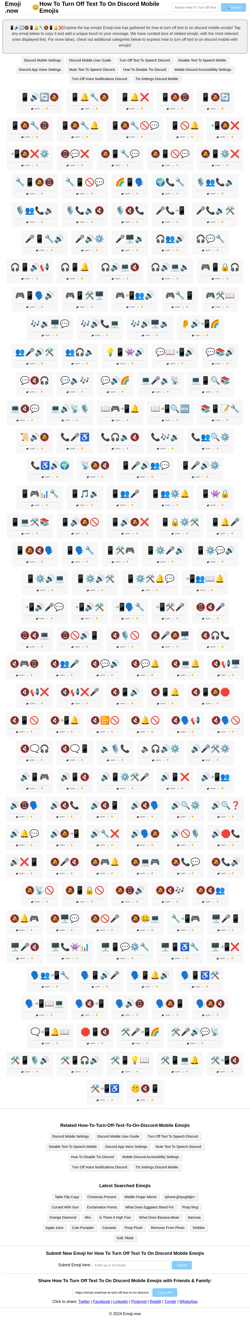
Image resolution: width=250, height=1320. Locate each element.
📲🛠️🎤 (170, 607)
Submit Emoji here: (74, 1265)
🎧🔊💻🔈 (170, 267)
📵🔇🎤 (210, 607)
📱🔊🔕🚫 (79, 522)
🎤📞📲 (170, 210)
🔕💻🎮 (145, 862)
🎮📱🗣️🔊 (34, 295)
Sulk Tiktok (125, 1238)
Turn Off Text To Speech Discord (144, 60)
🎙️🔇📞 (130, 210)
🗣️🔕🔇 (210, 1003)
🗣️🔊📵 (130, 1003)
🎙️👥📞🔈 (215, 182)
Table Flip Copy (67, 1197)
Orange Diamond (63, 1217)
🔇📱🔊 (125, 692)
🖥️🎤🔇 (25, 947)
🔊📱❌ (175, 777)
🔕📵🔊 (130, 890)
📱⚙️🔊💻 (45, 578)
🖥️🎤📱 (225, 918)
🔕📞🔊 (225, 862)
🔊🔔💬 (24, 833)
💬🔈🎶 (75, 380)
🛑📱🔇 (95, 1031)
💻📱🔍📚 (210, 380)
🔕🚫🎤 (105, 918)
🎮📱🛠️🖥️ (84, 295)
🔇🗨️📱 (75, 748)
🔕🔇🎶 (170, 890)
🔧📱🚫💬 (84, 182)
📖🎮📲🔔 (120, 408)
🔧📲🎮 (185, 918)
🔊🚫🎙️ (185, 833)
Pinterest (139, 1301)
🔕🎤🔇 (64, 862)
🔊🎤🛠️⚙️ (210, 748)
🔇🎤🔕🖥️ (170, 635)
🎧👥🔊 (170, 238)
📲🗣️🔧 (130, 607)
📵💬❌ (75, 153)
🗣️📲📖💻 (44, 1003)
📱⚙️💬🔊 (215, 550)
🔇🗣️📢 (185, 720)
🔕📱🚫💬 (170, 153)
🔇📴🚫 (105, 720)
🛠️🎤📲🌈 (140, 1031)
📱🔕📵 (175, 97)
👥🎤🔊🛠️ (34, 352)
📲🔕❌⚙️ (29, 153)
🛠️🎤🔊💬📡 (195, 1031)
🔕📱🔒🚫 (84, 890)
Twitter (84, 1301)
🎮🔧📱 (180, 295)
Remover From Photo (168, 1228)
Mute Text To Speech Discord (92, 70)
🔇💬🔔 (145, 663)
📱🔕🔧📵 (29, 125)
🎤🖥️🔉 (130, 238)
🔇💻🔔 (185, 663)
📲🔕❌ (225, 125)
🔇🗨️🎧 (34, 748)
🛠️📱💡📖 (129, 1060)
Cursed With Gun (65, 1207)
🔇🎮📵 (24, 663)
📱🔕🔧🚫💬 (134, 125)
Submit (182, 1265)
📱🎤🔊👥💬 (145, 465)
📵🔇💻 (34, 635)
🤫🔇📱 (145, 1088)
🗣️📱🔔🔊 (150, 975)
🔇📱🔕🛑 (210, 692)
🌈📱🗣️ (130, 182)
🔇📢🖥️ (225, 663)
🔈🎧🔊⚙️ (160, 748)
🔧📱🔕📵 (34, 182)
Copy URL (164, 1292)
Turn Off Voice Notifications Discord (99, 79)
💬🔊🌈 (115, 380)
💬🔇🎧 (34, 380)
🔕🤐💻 (145, 918)
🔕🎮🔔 (105, 862)
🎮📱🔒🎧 (220, 267)
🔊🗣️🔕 (145, 833)
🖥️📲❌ (225, 947)
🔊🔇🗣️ (145, 805)
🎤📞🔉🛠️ (215, 210)
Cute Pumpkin (83, 1228)
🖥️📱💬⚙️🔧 (125, 947)
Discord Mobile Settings (42, 60)
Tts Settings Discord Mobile (156, 79)
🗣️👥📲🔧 (50, 975)
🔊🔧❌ (105, 833)
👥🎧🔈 (79, 352)
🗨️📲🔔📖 (50, 1031)
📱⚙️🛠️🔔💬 (150, 578)
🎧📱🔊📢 (29, 267)
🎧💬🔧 (210, 238)
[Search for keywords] (195, 7)
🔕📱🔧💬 (120, 153)
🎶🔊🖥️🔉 (150, 323)
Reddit (155, 1301)
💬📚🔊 (220, 352)
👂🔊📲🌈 (200, 323)
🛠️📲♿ (105, 1088)
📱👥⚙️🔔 (170, 493)
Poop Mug (190, 1207)
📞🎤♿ (75, 437)
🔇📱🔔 (165, 692)
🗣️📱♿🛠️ (200, 975)
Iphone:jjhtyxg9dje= (180, 1197)
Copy (35, 109)
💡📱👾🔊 (125, 352)
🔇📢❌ (34, 692)
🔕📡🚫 (39, 890)
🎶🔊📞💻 (100, 323)
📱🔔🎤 (225, 522)
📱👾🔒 (215, 493)
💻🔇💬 (25, 408)
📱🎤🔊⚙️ (200, 465)
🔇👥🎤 (64, 663)
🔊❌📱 (24, 862)
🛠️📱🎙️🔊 (29, 1060)
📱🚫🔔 (184, 125)
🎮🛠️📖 (220, 295)
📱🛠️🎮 (120, 550)
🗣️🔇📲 (89, 1003)
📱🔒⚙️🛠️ (179, 522)
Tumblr (170, 1301)
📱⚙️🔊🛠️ (95, 578)
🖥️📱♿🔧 (179, 947)
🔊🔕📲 (64, 833)
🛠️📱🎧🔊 (79, 1060)
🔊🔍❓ (225, 805)
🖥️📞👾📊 (70, 947)
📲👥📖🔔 (205, 578)
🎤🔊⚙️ (89, 238)
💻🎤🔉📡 (160, 380)
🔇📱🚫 (24, 720)
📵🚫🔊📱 (79, 635)
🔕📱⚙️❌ (220, 153)
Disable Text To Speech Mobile (202, 60)
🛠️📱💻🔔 (179, 1060)
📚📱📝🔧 (220, 408)
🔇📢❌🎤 (79, 692)
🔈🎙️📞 (115, 748)
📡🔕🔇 (95, 465)
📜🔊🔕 (34, 437)
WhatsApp (188, 1301)
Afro (87, 1217)
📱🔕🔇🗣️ (34, 550)
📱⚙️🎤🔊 (165, 550)
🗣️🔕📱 (170, 1003)
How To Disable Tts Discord (144, 70)
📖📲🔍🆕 (170, 408)
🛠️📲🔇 (225, 1060)
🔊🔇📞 (64, 805)
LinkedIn (120, 1301)
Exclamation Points (102, 1207)
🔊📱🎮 (34, 777)
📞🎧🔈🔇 (120, 437)
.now (13, 7)
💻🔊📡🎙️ (70, 408)
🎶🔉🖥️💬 (50, 323)
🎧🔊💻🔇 (120, 267)
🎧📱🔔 (75, 267)
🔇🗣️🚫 (225, 720)
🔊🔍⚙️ (185, 805)
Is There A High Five (115, 1217)
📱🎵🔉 (84, 493)
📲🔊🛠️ (89, 607)
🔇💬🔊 (105, 663)
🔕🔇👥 (210, 890)
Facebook (101, 1301)
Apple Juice (54, 1228)
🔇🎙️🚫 (125, 635)
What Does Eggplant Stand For (149, 1207)
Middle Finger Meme (140, 1197)
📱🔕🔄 (215, 97)
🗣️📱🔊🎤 (100, 975)
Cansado (109, 1228)
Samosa (194, 1217)
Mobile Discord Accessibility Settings (202, 70)
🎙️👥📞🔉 (34, 210)
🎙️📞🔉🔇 (84, 210)
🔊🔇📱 (105, 805)
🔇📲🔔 (64, 720)
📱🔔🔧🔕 (89, 97)
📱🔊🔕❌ (129, 522)
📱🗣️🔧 (79, 550)
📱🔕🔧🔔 (79, 125)
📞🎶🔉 (165, 437)
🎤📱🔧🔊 (44, 238)
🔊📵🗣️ (24, 805)
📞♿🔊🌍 (50, 465)
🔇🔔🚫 (145, 720)
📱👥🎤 (125, 493)
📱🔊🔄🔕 (39, 97)
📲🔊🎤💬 (44, 607)
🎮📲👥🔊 (134, 295)
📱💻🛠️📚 (29, 522)
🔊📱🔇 (75, 777)
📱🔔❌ (134, 97)
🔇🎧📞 (215, 635)
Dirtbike (199, 1228)
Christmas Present (101, 1197)
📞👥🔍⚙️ (210, 437)
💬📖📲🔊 (175, 352)
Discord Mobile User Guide (90, 60)
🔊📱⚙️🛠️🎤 (125, 777)
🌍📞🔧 (170, 182)
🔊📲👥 (215, 777)
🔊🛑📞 (225, 833)
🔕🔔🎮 (24, 918)
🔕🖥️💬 (64, 918)
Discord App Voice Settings (40, 70)
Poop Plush (134, 1228)
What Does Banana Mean (159, 1217)
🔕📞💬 (185, 862)
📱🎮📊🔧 (39, 493)
